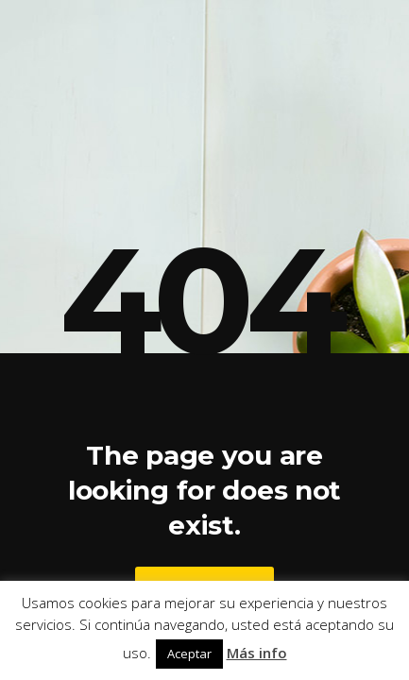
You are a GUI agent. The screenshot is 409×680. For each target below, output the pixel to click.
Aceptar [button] (189, 653)
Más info (257, 652)
